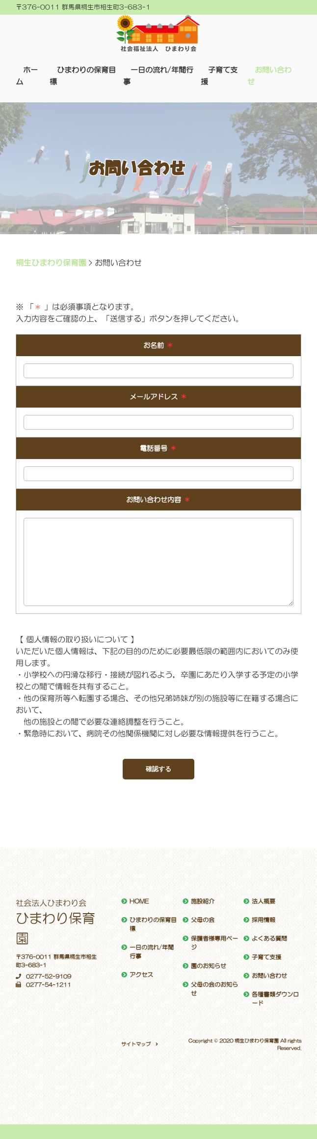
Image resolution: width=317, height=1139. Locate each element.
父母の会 (202, 920)
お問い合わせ (269, 976)
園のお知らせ (208, 966)
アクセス (141, 975)
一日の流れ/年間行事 (152, 952)
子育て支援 (266, 957)
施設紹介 (202, 901)
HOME (139, 901)
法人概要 (263, 901)
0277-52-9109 (43, 976)
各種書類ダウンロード (275, 999)
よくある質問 (269, 939)
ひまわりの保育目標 (153, 924)
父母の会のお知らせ (214, 989)
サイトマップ (136, 1044)
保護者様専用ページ (214, 943)
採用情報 (263, 920)
